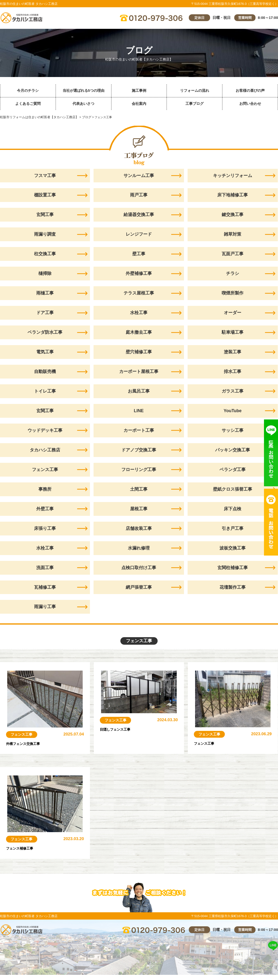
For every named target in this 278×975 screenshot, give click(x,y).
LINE (139, 411)
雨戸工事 (138, 195)
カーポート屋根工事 (138, 371)
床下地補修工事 (232, 195)
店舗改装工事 (139, 528)
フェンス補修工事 (23, 848)
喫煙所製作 (232, 293)
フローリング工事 (138, 469)
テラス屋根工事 (139, 293)
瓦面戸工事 (232, 254)
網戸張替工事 (139, 587)
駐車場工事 (232, 332)
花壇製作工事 (232, 587)
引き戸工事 (232, 528)
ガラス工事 (232, 391)
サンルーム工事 (139, 175)
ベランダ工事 (232, 469)
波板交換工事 (232, 548)
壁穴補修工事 (139, 352)
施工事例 (139, 90)
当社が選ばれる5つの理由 (83, 90)
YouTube (232, 411)
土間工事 (138, 489)
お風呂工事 (139, 391)
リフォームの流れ (194, 90)
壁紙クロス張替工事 (232, 489)
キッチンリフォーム (232, 175)
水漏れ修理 (139, 548)
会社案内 (139, 103)
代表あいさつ (83, 103)
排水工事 (232, 371)
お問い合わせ (250, 103)
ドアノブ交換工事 (138, 450)
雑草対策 (232, 234)
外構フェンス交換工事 (28, 743)
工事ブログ (194, 103)
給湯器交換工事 (139, 214)
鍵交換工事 (232, 214)
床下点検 (232, 509)
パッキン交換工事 (232, 450)
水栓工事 (138, 312)
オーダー (232, 312)
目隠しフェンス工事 (119, 729)
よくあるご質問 (28, 103)
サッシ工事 (232, 430)
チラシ (232, 273)
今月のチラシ (28, 90)
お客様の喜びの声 (250, 90)
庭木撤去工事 (139, 332)
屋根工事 (138, 509)
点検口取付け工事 (138, 567)
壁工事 (138, 254)
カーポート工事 (139, 430)
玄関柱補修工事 (232, 567)
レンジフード (139, 234)
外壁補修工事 (139, 273)
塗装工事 (232, 352)
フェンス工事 (22, 735)
